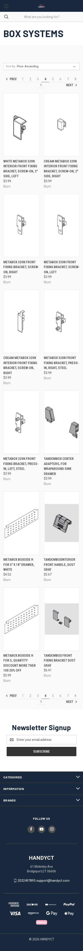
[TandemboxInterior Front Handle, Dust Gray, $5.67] (62, 523)
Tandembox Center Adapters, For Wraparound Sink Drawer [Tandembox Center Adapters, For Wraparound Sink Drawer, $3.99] (59, 466)
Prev (11, 79)
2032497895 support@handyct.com (43, 881)
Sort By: (11, 66)
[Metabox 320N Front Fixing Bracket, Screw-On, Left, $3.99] (62, 225)
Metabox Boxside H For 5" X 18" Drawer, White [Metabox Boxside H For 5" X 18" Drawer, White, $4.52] (18, 565)
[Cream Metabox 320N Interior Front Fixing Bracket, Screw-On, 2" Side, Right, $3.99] (62, 125)
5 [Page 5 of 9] (53, 79)
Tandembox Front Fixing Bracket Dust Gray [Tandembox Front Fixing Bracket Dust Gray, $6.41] (59, 661)
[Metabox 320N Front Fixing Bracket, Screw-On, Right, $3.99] (21, 225)
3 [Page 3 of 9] (38, 79)
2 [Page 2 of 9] (30, 79)
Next (71, 85)
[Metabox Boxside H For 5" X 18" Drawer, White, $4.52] (21, 523)
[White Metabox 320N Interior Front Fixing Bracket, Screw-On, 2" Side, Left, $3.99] (21, 125)
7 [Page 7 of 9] (68, 79)
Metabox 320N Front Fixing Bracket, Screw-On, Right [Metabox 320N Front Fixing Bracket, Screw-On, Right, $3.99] (21, 267)
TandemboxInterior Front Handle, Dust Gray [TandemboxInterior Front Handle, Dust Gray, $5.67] (59, 565)
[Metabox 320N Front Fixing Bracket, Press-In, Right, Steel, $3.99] (62, 321)
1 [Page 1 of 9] (23, 79)
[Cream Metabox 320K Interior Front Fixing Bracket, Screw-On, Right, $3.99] (21, 321)
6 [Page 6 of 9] (60, 79)
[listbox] (47, 66)
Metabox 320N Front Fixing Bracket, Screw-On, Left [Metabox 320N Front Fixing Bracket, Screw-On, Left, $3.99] (61, 267)
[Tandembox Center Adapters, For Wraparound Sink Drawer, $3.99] (62, 422)
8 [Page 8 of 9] (75, 79)
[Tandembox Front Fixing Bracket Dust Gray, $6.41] (62, 619)
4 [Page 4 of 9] (45, 79)
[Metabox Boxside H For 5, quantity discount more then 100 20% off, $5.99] (21, 619)
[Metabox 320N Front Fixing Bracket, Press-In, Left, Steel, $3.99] (21, 422)
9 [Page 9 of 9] (41, 85)
